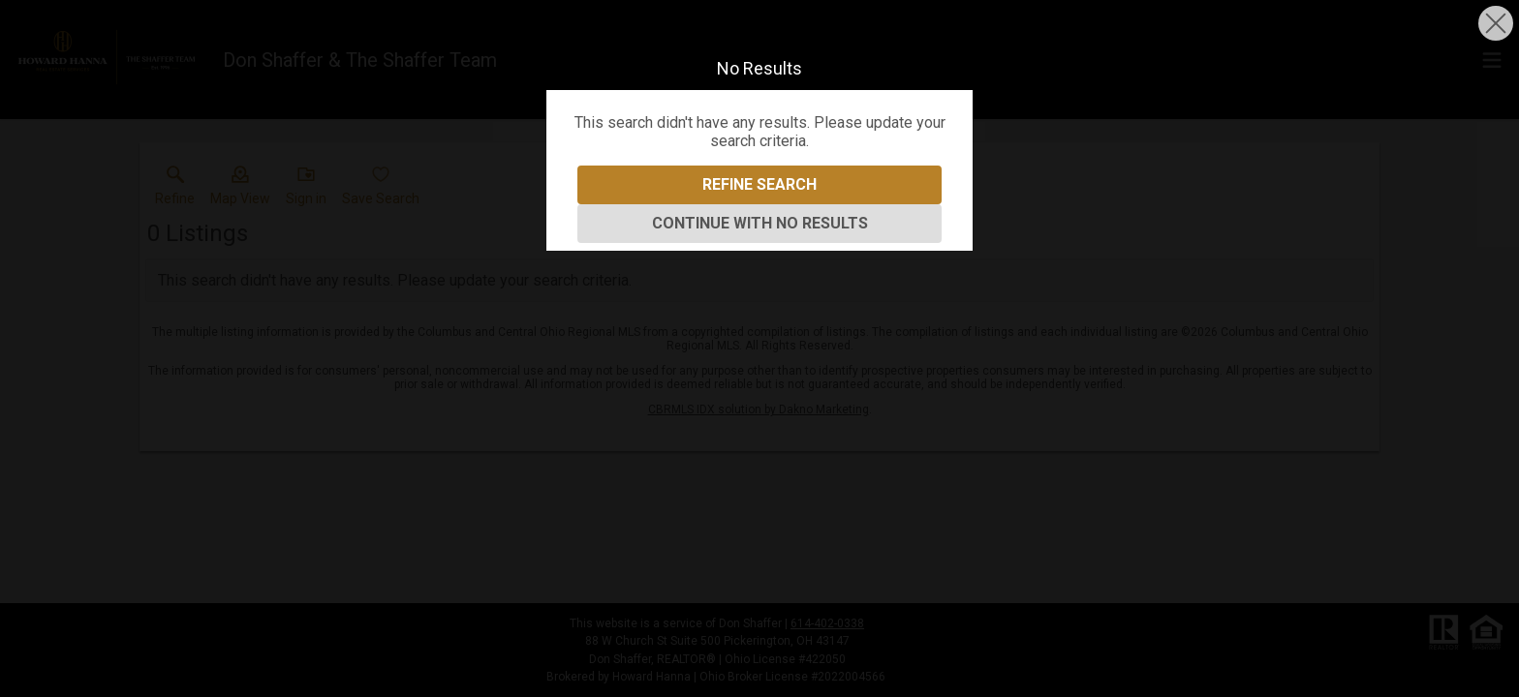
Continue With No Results (760, 223)
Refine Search (759, 184)
